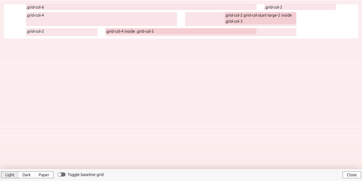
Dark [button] (26, 174)
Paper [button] (44, 174)
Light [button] (9, 174)
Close (352, 174)
